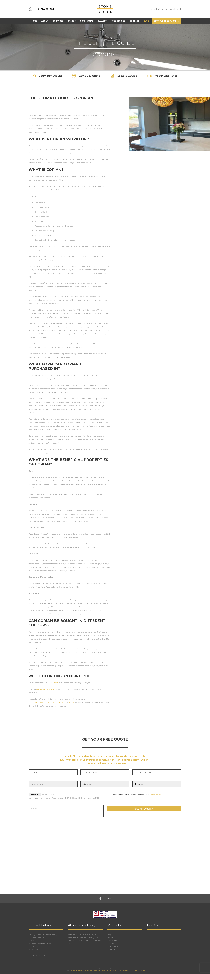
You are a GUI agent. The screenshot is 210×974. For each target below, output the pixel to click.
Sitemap (111, 949)
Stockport (126, 970)
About (44, 21)
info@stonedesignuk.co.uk (42, 943)
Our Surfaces (112, 946)
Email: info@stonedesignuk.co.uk (164, 9)
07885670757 (36, 949)
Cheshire (34, 702)
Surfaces (58, 21)
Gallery (102, 21)
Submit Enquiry (144, 809)
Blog (146, 21)
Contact (134, 21)
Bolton (115, 970)
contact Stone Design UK (46, 689)
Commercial (86, 21)
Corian (56, 683)
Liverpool (43, 702)
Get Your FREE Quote (165, 21)
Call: (41, 9)
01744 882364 (36, 946)
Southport (93, 970)
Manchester (52, 702)
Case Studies (118, 21)
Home (34, 21)
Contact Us (112, 943)
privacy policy (155, 795)
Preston (61, 702)
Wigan (71, 702)
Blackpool (79, 970)
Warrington (134, 970)
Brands (72, 21)
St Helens (142, 970)
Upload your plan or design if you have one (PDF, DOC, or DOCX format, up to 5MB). (64, 798)
